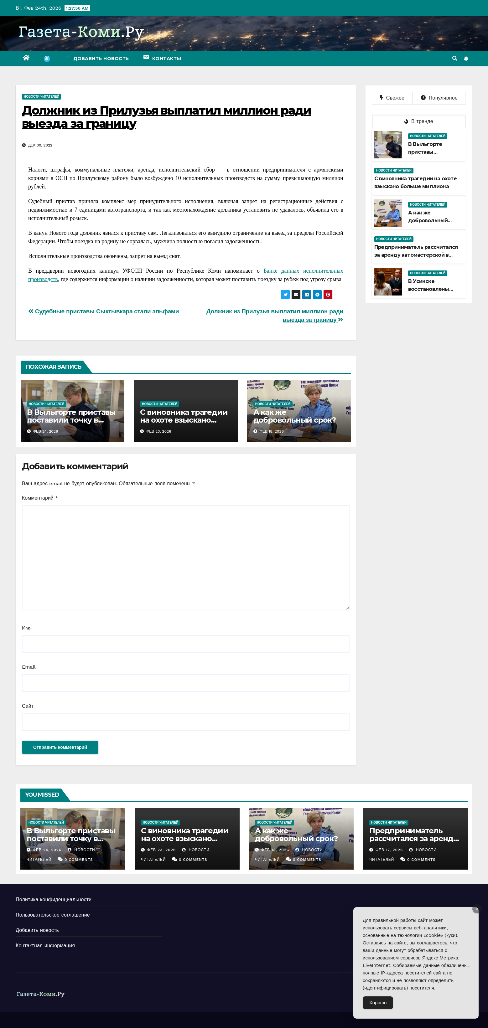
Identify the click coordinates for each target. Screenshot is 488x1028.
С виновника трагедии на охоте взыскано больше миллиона (183, 420)
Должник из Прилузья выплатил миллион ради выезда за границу (166, 117)
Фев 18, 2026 (275, 850)
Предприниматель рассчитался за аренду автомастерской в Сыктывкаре (416, 255)
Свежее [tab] (392, 98)
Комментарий (40, 498)
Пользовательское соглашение (53, 915)
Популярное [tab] (439, 98)
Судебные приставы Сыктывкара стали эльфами (103, 311)
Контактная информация (45, 945)
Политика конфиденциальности (53, 899)
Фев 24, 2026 (47, 850)
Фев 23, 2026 (161, 850)
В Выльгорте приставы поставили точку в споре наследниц (71, 420)
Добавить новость (37, 930)
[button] (454, 58)
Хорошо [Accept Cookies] (378, 1002)
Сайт (28, 706)
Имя (27, 628)
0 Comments (79, 859)
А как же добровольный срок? (294, 416)
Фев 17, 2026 (388, 850)
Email (29, 667)
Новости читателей (41, 96)
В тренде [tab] (418, 121)
